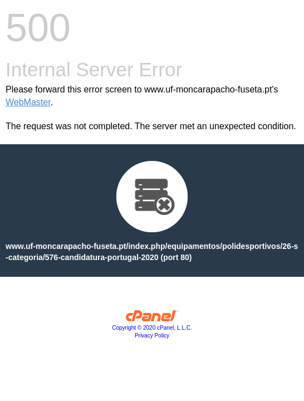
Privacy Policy (152, 335)
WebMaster (28, 102)
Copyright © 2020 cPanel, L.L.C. (152, 328)
